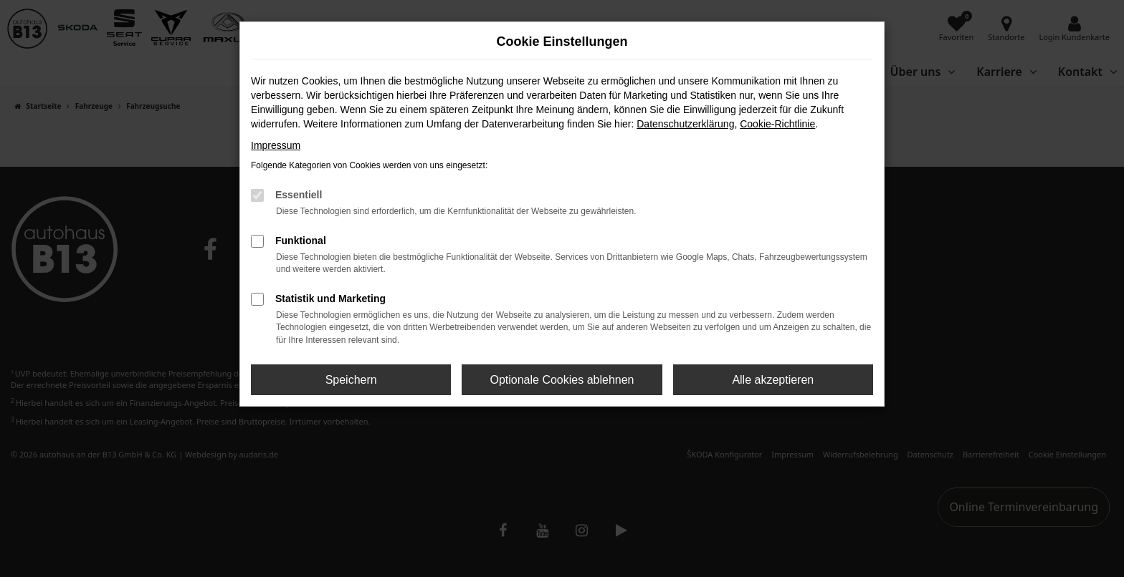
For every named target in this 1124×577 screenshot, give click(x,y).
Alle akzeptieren (773, 380)
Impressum (275, 145)
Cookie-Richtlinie (777, 124)
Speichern (351, 380)
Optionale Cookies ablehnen (562, 380)
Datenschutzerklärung (685, 124)
